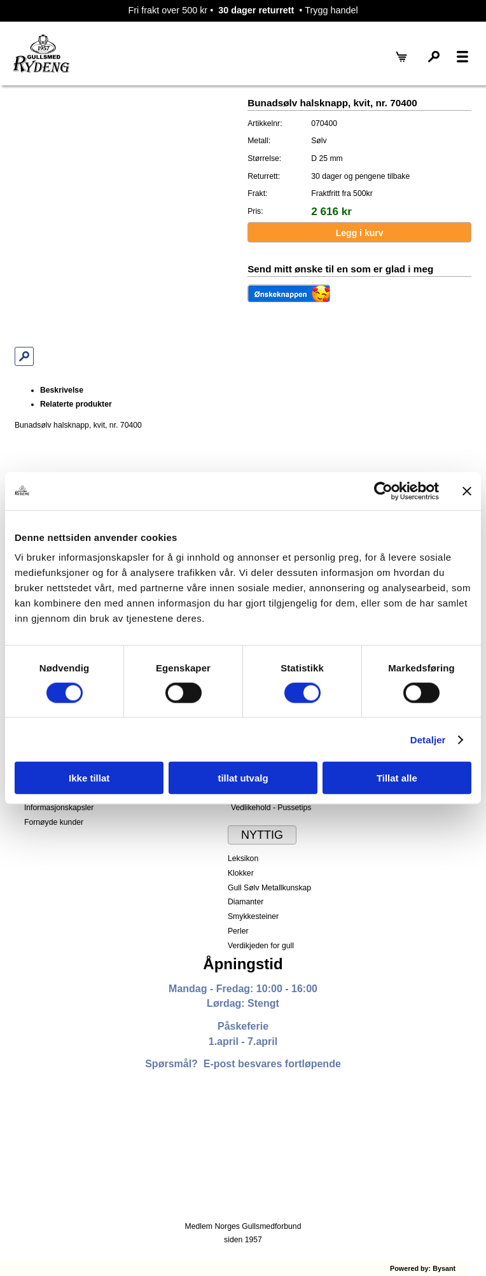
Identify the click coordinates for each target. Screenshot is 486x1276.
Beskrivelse (61, 390)
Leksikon (243, 858)
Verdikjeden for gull (261, 945)
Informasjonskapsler (59, 807)
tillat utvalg (243, 778)
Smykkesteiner (253, 916)
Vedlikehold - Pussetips (271, 807)
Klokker (241, 873)
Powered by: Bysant (422, 1268)
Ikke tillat (89, 778)
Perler (238, 931)
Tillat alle (397, 778)
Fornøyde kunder (53, 822)
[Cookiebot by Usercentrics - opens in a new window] (383, 490)
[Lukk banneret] (466, 490)
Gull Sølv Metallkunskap (269, 887)
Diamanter (245, 901)
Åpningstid (242, 963)
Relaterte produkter (76, 404)
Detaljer (428, 739)
